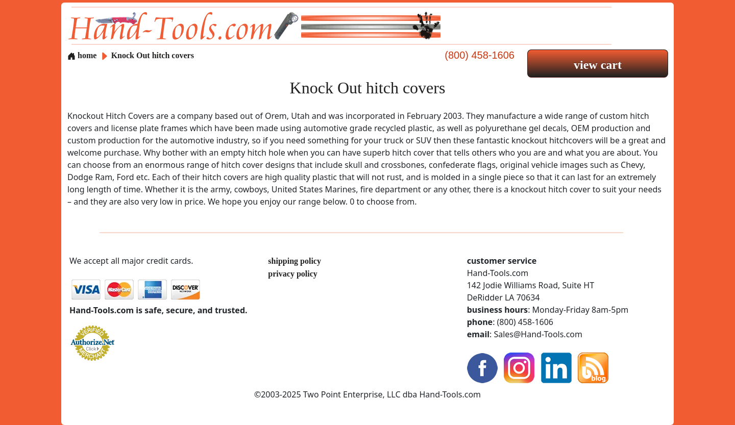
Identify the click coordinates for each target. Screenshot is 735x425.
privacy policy (292, 273)
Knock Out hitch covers (152, 55)
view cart (598, 64)
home (81, 55)
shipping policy (294, 261)
